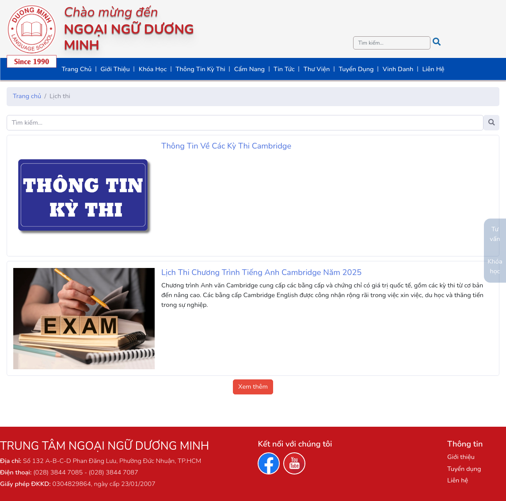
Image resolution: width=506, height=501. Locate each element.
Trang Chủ (76, 69)
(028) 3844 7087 (112, 472)
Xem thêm (253, 386)
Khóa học (494, 266)
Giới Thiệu (115, 69)
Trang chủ (27, 96)
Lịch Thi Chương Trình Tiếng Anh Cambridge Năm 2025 (261, 272)
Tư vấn (495, 234)
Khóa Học (153, 69)
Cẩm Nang (249, 69)
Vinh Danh (398, 69)
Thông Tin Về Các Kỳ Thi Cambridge (226, 146)
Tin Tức (284, 69)
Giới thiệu (461, 456)
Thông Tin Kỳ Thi (200, 69)
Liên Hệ (433, 69)
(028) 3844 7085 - (60, 472)
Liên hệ (457, 480)
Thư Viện (317, 69)
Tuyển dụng (464, 468)
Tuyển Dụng (356, 69)
